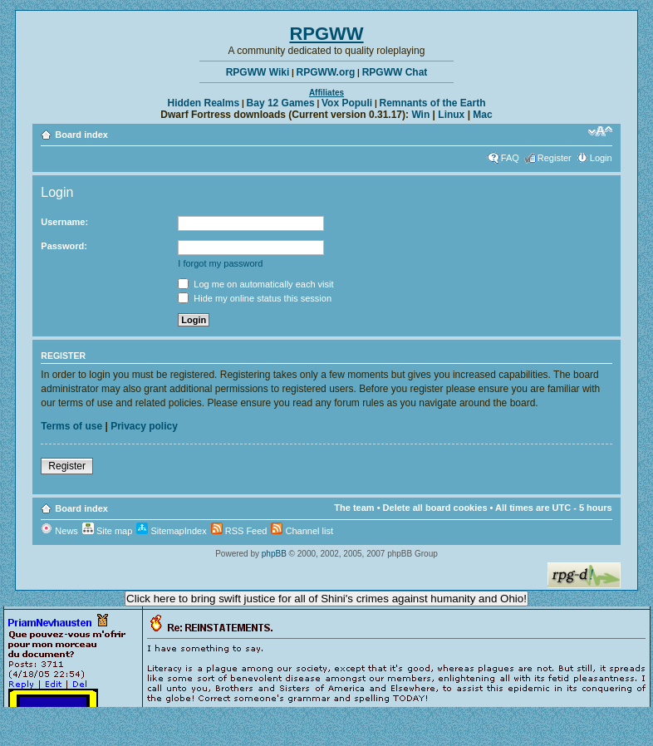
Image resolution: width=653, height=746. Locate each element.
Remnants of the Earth (432, 103)
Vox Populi (347, 103)
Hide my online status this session (254, 298)
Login (601, 158)
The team (354, 508)
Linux (451, 114)
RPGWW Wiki (258, 72)
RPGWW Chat (395, 72)
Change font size (600, 131)
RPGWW (326, 33)
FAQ (510, 158)
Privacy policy (144, 426)
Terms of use (71, 426)
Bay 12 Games (281, 103)
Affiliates (326, 92)
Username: (64, 222)
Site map (107, 531)
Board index (81, 135)
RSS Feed (239, 531)
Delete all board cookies (435, 508)
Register (555, 158)
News (59, 531)
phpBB (274, 553)
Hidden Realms (204, 103)
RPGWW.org (326, 72)
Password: (64, 246)
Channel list (302, 531)
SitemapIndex (171, 531)
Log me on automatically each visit (255, 284)
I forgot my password (220, 263)
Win (420, 114)
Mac (482, 114)
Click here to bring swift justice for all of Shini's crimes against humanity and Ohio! (326, 598)
